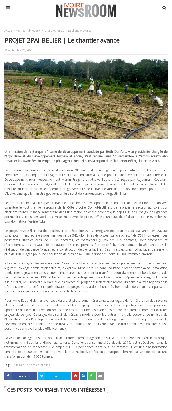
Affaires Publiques (27, 31)
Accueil (8, 31)
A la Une (19, 365)
